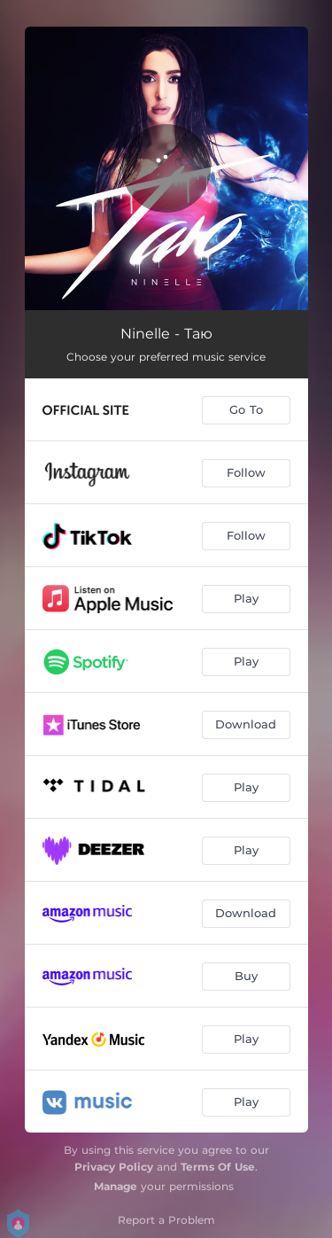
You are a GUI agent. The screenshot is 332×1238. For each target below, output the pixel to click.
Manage (115, 1186)
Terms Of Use (218, 1166)
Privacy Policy (113, 1166)
